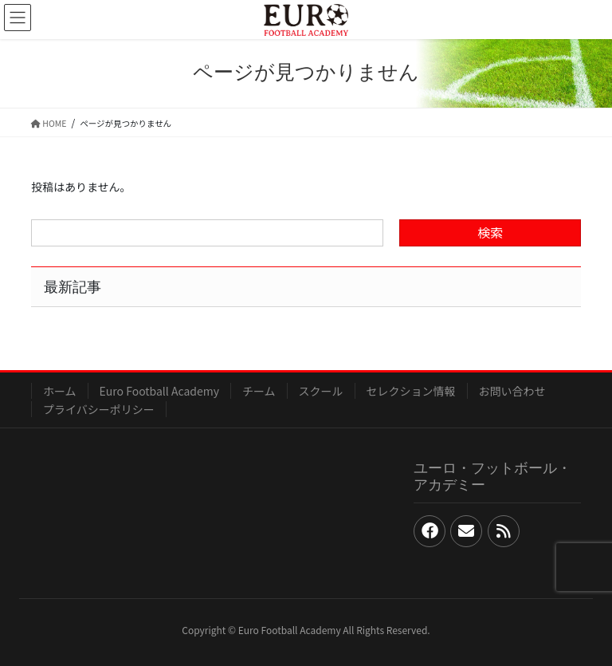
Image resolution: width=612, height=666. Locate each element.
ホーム (59, 391)
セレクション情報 (411, 391)
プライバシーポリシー (99, 409)
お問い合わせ (512, 391)
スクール (321, 391)
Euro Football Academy (159, 391)
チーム (259, 391)
